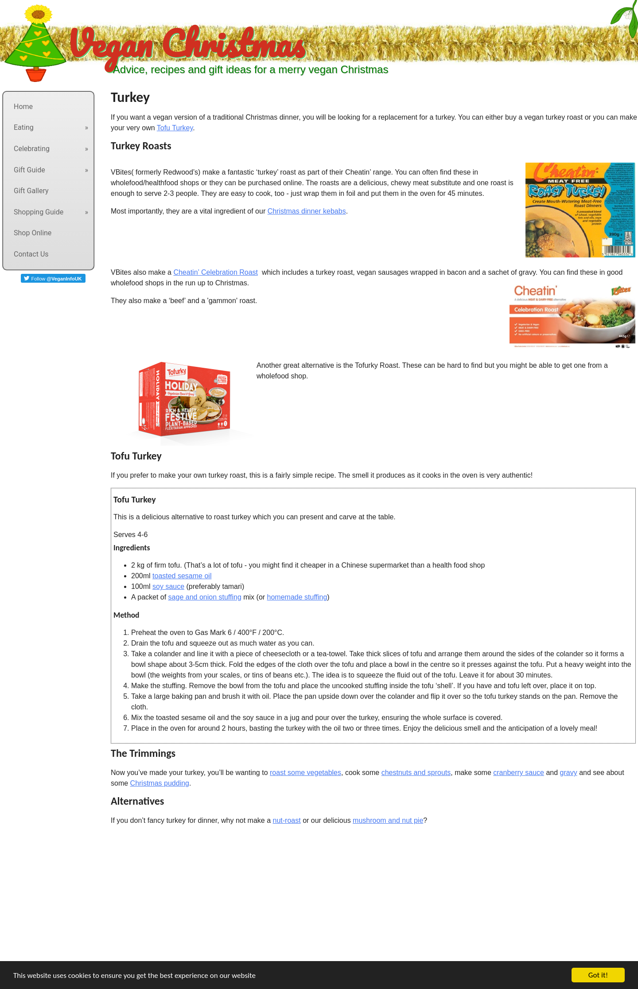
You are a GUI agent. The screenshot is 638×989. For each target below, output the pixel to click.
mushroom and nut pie (388, 820)
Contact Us (31, 254)
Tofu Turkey (175, 128)
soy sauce (168, 586)
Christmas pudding (159, 783)
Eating (24, 127)
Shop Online (32, 233)
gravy (568, 772)
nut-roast (287, 820)
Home (23, 106)
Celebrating (32, 148)
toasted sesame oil (181, 576)
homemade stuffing (297, 597)
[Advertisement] (266, 899)
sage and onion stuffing (204, 597)
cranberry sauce (518, 772)
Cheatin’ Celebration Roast (215, 272)
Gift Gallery (31, 191)
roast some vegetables (305, 772)
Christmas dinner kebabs (307, 211)
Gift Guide (29, 170)
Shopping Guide (38, 212)
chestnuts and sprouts (416, 772)
